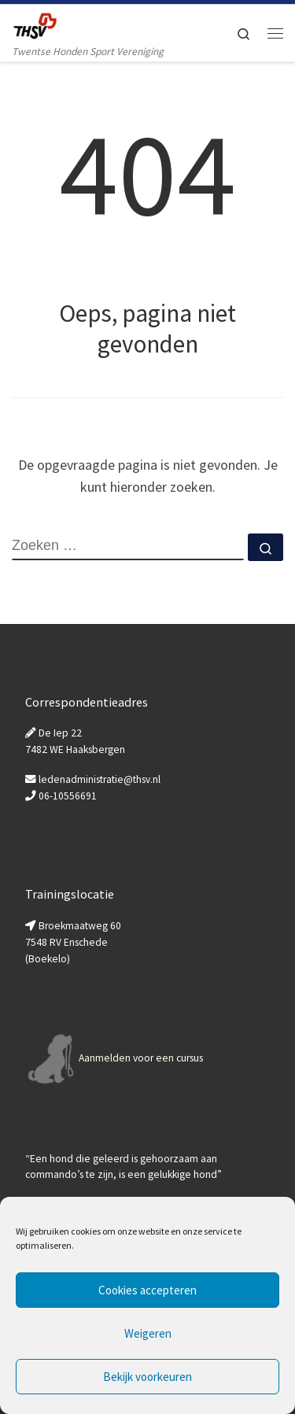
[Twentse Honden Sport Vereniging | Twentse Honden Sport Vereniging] (34, 24)
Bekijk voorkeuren (147, 1376)
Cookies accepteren (147, 1290)
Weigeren (147, 1333)
